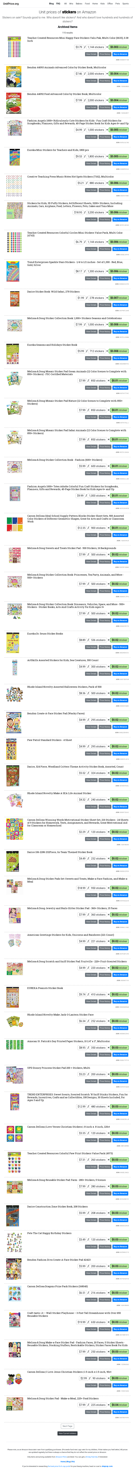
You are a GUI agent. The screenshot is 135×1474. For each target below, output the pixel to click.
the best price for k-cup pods (59, 1466)
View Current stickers (67, 1433)
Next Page (67, 1426)
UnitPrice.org (11, 3)
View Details (91, 54)
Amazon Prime (61, 1457)
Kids (102, 3)
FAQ (58, 3)
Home (95, 3)
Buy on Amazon (120, 54)
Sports (125, 3)
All (65, 3)
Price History (105, 54)
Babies (79, 3)
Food (87, 3)
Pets (117, 3)
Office (110, 3)
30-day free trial (91, 1457)
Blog (51, 3)
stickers (69, 12)
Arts (71, 3)
